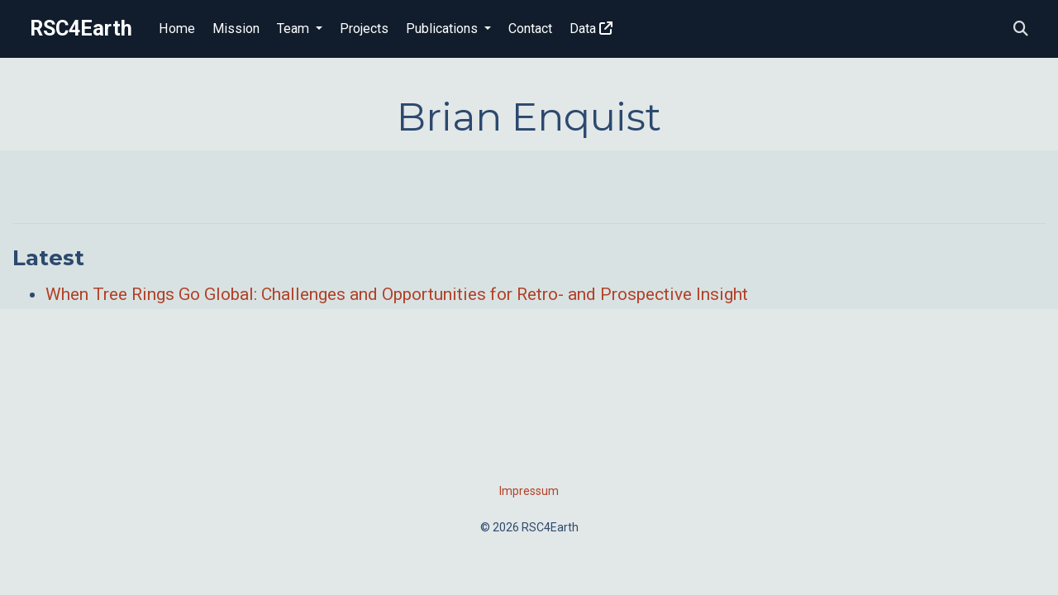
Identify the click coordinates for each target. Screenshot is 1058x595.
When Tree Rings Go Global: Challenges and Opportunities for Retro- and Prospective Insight (396, 294)
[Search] (1020, 29)
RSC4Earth (81, 28)
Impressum (529, 490)
